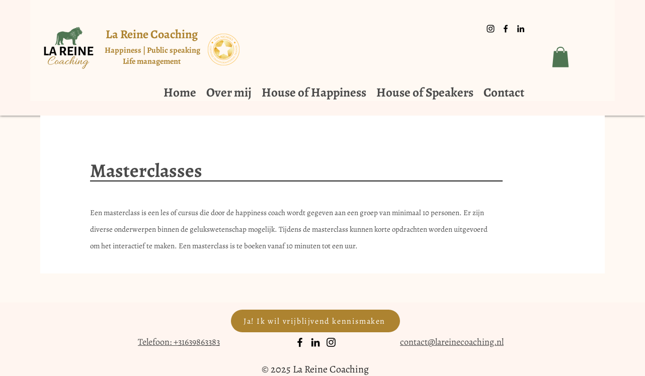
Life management (152, 61)
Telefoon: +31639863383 (179, 342)
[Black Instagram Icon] (491, 29)
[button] (560, 57)
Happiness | (126, 50)
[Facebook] (300, 342)
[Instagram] (331, 342)
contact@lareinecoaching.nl (452, 342)
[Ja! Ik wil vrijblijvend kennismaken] (315, 321)
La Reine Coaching (152, 34)
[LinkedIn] (315, 342)
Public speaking (173, 50)
